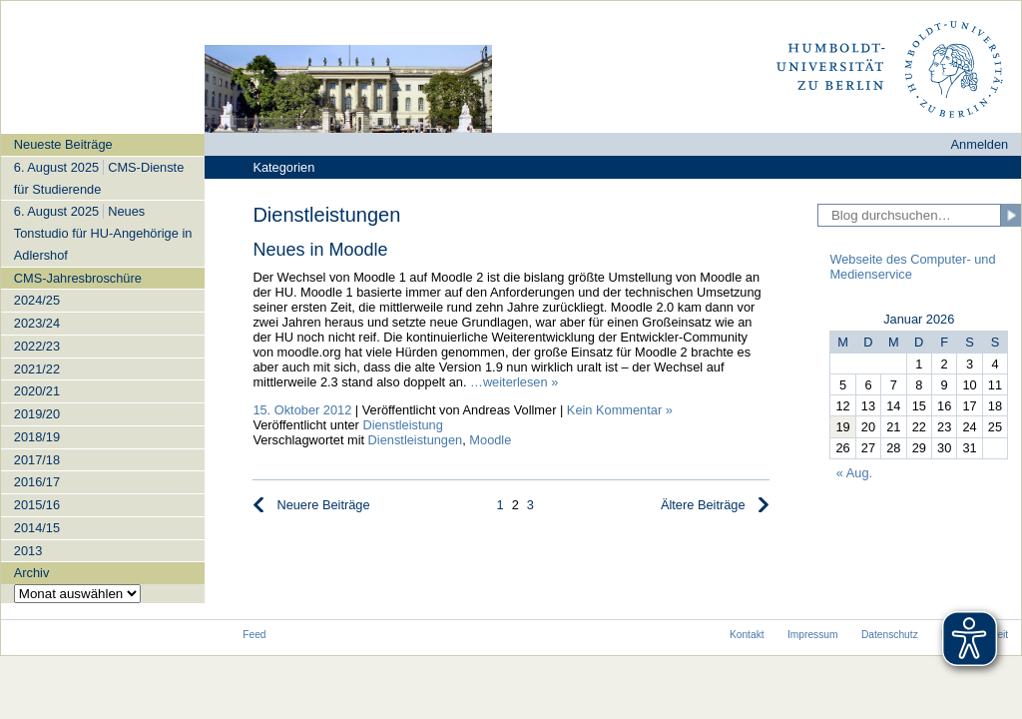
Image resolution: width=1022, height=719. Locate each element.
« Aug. (854, 472)
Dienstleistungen (415, 439)
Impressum (812, 634)
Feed (254, 634)
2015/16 (37, 504)
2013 (28, 550)
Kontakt (747, 634)
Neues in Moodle (320, 250)
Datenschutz (889, 634)
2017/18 (37, 459)
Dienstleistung (402, 424)
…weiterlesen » (514, 381)
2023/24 (37, 323)
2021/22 (37, 368)
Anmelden (980, 144)
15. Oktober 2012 (302, 409)
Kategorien (283, 167)
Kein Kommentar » (620, 409)
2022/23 (37, 346)
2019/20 (37, 413)
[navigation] (103, 368)
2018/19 (37, 436)
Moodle (490, 439)
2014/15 (37, 527)
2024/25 (37, 300)
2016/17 (37, 481)
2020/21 (37, 390)
